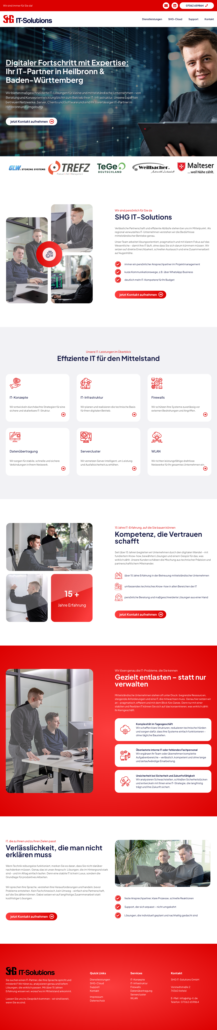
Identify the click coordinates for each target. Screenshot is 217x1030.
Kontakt (94, 990)
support (193, 19)
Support (95, 987)
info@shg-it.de (189, 998)
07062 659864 (190, 1002)
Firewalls (135, 987)
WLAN (134, 998)
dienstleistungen (152, 19)
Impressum (97, 996)
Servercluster (138, 994)
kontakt (209, 19)
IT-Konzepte (137, 979)
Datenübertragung (141, 990)
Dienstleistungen (100, 979)
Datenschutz (97, 1000)
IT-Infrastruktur (139, 983)
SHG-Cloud (175, 19)
